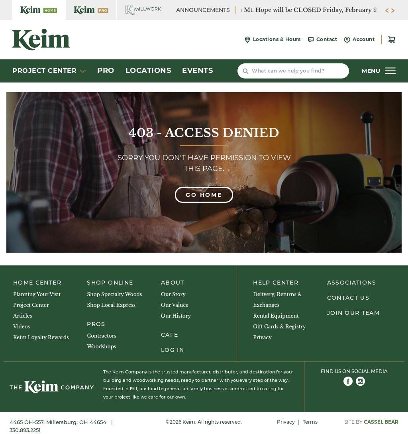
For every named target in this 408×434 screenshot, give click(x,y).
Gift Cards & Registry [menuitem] (279, 327)
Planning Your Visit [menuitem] (37, 294)
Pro (105, 70)
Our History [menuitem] (176, 316)
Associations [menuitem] (352, 282)
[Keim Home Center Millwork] (143, 10)
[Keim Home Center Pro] (91, 10)
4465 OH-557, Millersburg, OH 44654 (59, 422)
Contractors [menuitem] (101, 336)
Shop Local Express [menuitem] (111, 305)
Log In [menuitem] (172, 349)
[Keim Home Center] (38, 10)
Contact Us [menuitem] (348, 297)
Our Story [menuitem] (173, 294)
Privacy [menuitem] (262, 337)
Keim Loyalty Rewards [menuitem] (41, 337)
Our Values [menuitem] (174, 305)
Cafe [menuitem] (169, 334)
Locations (148, 70)
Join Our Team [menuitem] (353, 312)
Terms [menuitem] (310, 422)
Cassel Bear (381, 422)
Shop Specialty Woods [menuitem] (114, 294)
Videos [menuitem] (21, 327)
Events (197, 70)
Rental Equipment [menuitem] (275, 316)
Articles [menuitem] (22, 316)
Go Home (204, 194)
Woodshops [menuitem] (101, 347)
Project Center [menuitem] (31, 305)
